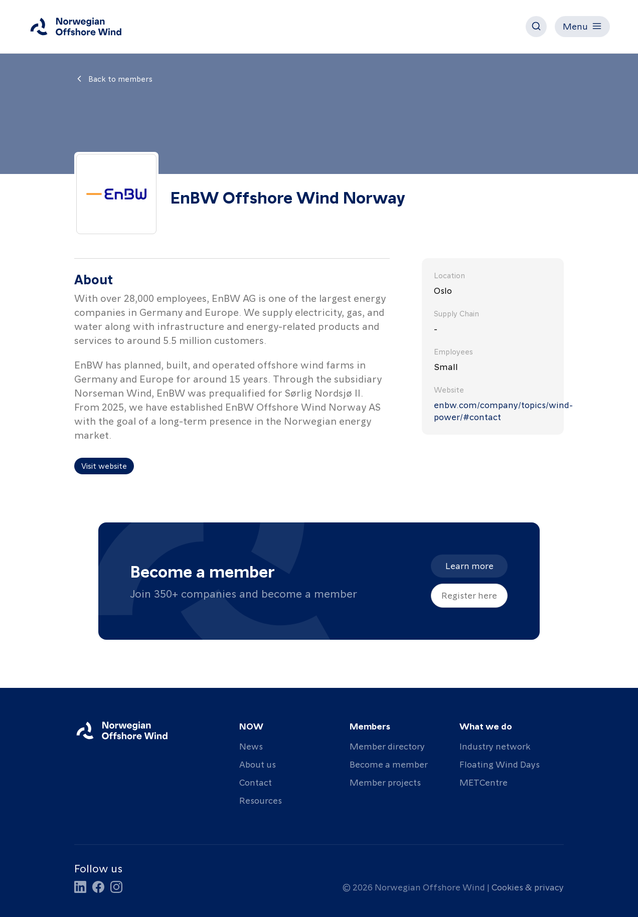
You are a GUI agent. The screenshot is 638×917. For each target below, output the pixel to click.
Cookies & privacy (528, 886)
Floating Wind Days (499, 764)
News (251, 746)
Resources (260, 800)
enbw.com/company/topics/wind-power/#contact (493, 410)
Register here (469, 595)
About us (257, 764)
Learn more (469, 565)
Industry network (494, 746)
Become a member (389, 764)
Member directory (387, 746)
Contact (255, 782)
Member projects (385, 782)
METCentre (483, 782)
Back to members (113, 79)
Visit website (104, 466)
